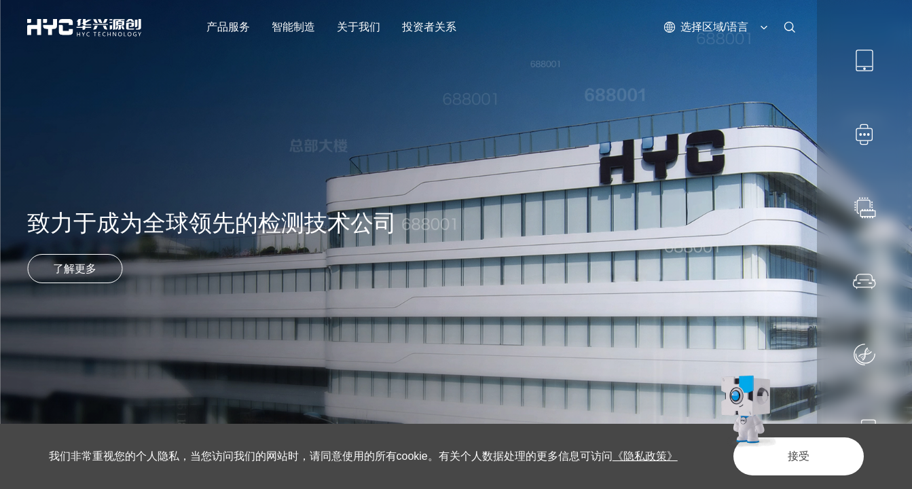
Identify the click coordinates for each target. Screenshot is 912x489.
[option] (456, 244)
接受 (798, 456)
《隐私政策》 (645, 456)
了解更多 (74, 268)
